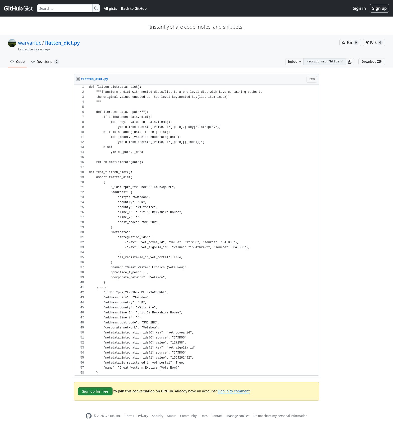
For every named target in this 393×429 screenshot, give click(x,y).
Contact (217, 416)
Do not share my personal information (280, 416)
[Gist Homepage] (18, 8)
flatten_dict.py (62, 42)
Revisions (45, 61)
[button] (350, 61)
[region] (196, 230)
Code (17, 61)
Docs (204, 416)
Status (171, 416)
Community (188, 416)
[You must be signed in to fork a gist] (374, 42)
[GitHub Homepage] (89, 416)
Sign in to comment (234, 391)
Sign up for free (95, 391)
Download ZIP (372, 61)
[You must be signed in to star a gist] (350, 42)
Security (157, 416)
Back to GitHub (134, 8)
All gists (110, 8)
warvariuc (29, 42)
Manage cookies (237, 416)
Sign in (359, 8)
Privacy (143, 416)
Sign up (379, 8)
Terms (129, 416)
